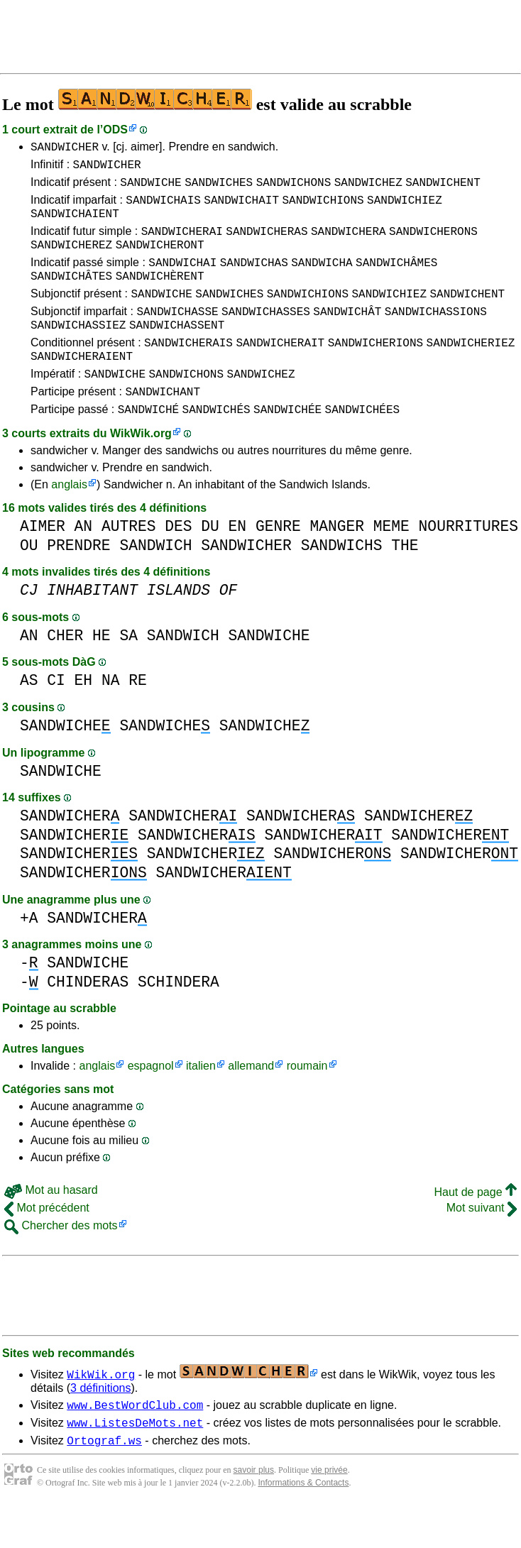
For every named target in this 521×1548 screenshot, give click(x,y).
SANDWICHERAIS (188, 370)
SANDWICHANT (162, 425)
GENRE (278, 562)
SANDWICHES (219, 188)
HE (101, 672)
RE (137, 716)
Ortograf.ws (104, 1483)
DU (210, 562)
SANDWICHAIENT (75, 223)
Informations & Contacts (303, 1525)
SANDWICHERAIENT (82, 385)
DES (178, 562)
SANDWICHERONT (160, 259)
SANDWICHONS (293, 188)
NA (111, 716)
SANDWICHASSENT (176, 350)
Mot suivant (481, 1244)
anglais (69, 521)
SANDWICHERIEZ (471, 370)
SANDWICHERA (348, 243)
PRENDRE (78, 581)
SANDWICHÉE (287, 445)
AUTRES (129, 562)
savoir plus (254, 1512)
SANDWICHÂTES (71, 294)
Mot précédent (46, 1244)
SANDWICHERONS (433, 243)
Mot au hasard (51, 1226)
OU (29, 581)
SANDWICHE (150, 188)
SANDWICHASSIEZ (78, 350)
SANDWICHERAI (182, 243)
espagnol (151, 1102)
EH (84, 716)
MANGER (336, 562)
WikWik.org (141, 469)
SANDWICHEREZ (71, 259)
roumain (307, 1102)
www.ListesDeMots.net (135, 1463)
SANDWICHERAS (266, 243)
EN (238, 562)
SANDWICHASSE (177, 334)
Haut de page (475, 1228)
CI (56, 716)
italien (201, 1102)
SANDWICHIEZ (404, 208)
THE (404, 581)
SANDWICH (155, 581)
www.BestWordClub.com (135, 1443)
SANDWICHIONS (322, 208)
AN (84, 562)
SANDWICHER (65, 148)
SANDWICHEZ (368, 188)
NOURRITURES (468, 562)
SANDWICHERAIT (280, 370)
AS (29, 716)
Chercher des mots (61, 1262)
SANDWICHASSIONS (436, 334)
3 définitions (100, 1424)
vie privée (329, 1512)
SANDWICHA (321, 279)
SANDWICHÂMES (396, 279)
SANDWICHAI (182, 279)
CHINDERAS (87, 1018)
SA (128, 672)
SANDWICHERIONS (375, 370)
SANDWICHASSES (265, 334)
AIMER (42, 562)
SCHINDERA (178, 1018)
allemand (251, 1102)
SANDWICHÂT (347, 334)
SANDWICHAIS (163, 208)
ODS (115, 129)
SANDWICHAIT (241, 208)
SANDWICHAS (254, 279)
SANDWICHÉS (216, 445)
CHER (65, 672)
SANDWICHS (342, 581)
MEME (391, 562)
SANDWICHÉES (362, 445)
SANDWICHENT (443, 188)
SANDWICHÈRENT (160, 294)
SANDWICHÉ (148, 445)
